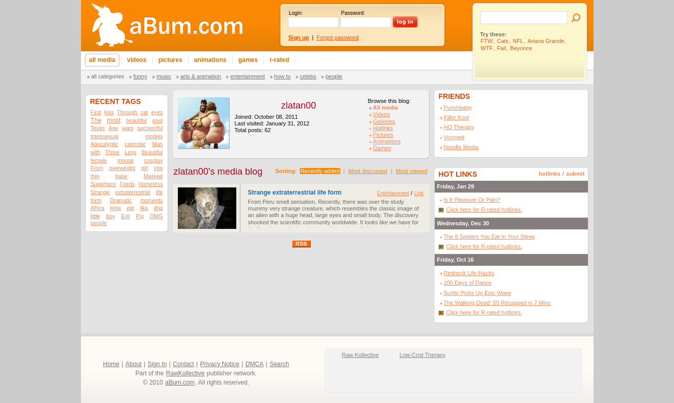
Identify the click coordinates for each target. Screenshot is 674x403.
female (99, 160)
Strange (100, 192)
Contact (183, 364)
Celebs (308, 76)
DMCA (254, 364)
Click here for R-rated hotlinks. (484, 209)
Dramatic (121, 200)
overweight (122, 168)
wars (128, 128)
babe (121, 176)
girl (144, 168)
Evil (125, 216)
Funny (140, 76)
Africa (98, 208)
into (158, 168)
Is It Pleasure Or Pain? (472, 200)
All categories (108, 76)
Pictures (383, 135)
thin (95, 176)
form (96, 200)
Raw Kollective (360, 355)
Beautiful (151, 152)
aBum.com (179, 382)
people (99, 223)
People (333, 76)
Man (157, 144)
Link (418, 193)
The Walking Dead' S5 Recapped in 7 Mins (497, 303)
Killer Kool (456, 117)
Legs (130, 152)
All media (385, 107)
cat (144, 112)
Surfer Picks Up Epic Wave (478, 293)
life (159, 192)
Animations (387, 141)
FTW (487, 41)
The (96, 120)
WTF (487, 48)
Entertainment (247, 76)
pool (157, 120)
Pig (140, 216)
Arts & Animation (200, 76)
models (153, 136)
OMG (156, 216)
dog (158, 208)
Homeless (150, 184)
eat (130, 208)
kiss (109, 112)
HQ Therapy (459, 127)
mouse (125, 160)
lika (144, 208)
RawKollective (185, 373)
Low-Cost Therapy (423, 355)
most (113, 120)
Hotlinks (383, 128)
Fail (501, 48)
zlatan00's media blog (218, 171)
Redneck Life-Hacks (469, 273)
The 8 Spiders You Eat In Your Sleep (489, 237)
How (115, 208)
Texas (98, 128)
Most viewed (411, 171)
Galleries (384, 121)
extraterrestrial (132, 192)
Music (163, 76)
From (97, 168)
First (96, 112)
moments (151, 200)
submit (575, 174)
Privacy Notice (219, 364)
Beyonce (521, 48)
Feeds (127, 184)
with (95, 152)
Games (382, 148)
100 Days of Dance (468, 283)
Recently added (319, 171)
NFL (518, 41)
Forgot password (338, 37)
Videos (381, 114)
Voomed (454, 137)
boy (110, 216)
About (133, 364)
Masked (153, 176)
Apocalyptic (105, 144)
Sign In (157, 364)
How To (282, 76)
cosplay (153, 160)
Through (127, 112)
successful (150, 128)
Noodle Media (461, 147)
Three (112, 152)
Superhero (103, 184)
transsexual (105, 136)
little (95, 216)
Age (113, 128)
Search (279, 364)
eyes (157, 112)
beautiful (136, 120)
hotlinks (549, 174)
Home (111, 364)
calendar (135, 144)
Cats (502, 41)
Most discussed (368, 171)
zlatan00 (298, 105)
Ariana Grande (545, 41)
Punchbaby (458, 107)
